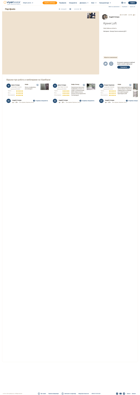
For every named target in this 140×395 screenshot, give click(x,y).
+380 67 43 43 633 (95, 393)
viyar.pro (134, 393)
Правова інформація (53, 393)
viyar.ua (128, 393)
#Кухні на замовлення (110, 56)
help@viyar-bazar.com (83, 393)
